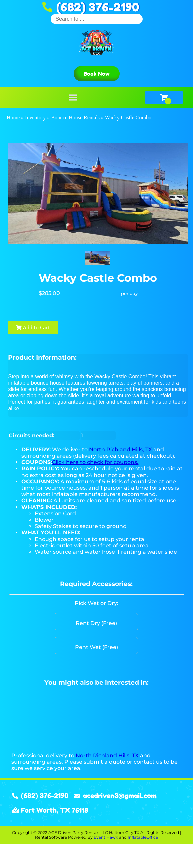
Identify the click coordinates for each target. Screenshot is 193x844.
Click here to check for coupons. (95, 462)
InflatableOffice (143, 837)
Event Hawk (106, 837)
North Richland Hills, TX (120, 449)
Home (13, 117)
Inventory (35, 117)
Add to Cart (33, 327)
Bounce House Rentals (75, 117)
